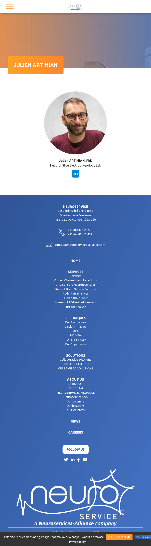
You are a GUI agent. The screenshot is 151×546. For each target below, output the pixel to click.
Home (75, 260)
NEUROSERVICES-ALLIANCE (76, 392)
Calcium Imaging (75, 326)
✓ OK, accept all (119, 537)
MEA (76, 331)
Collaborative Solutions (75, 359)
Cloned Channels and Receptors (75, 280)
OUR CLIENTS (75, 410)
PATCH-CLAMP (75, 340)
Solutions (75, 355)
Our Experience (75, 344)
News (75, 421)
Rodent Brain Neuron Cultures (75, 289)
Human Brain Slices (75, 298)
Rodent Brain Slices (76, 293)
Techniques (75, 318)
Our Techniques (75, 322)
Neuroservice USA (75, 397)
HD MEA (75, 335)
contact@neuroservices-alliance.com (80, 244)
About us (75, 379)
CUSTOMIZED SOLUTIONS (75, 368)
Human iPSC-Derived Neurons (75, 302)
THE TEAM (75, 388)
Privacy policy (77, 541)
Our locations (76, 405)
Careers (75, 432)
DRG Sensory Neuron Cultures (75, 284)
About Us (75, 383)
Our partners (75, 401)
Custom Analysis (75, 306)
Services (75, 271)
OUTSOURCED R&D (76, 364)
